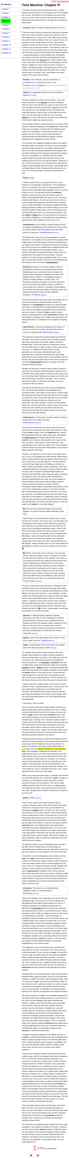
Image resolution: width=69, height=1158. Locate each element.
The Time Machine (61, 1)
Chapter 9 (6, 41)
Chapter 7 (6, 33)
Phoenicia (36, 295)
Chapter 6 (6, 29)
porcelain (27, 82)
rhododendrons (45, 232)
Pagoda (44, 640)
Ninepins (54, 27)
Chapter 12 (6, 53)
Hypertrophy (48, 332)
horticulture (27, 893)
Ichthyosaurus (29, 422)
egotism (26, 95)
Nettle (47, 648)
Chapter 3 (6, 17)
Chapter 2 (6, 13)
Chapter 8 (6, 37)
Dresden (26, 85)
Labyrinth (27, 633)
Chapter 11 (6, 49)
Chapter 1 (6, 9)
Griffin (31, 798)
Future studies (29, 581)
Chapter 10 (6, 45)
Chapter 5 (6, 25)
